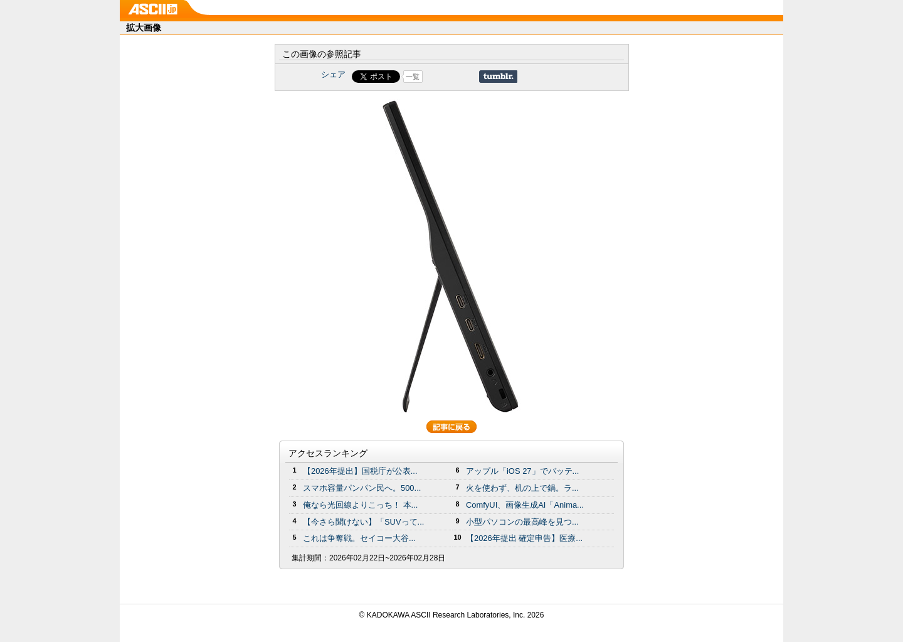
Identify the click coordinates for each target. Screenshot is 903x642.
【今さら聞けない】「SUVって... (363, 522)
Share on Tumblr (498, 76)
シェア (333, 74)
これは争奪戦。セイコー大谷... (359, 538)
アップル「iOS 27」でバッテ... (522, 471)
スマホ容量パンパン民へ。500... (362, 488)
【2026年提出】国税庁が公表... (360, 471)
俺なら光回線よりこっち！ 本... (360, 505)
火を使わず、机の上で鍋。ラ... (522, 488)
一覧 (413, 76)
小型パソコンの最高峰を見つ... (522, 522)
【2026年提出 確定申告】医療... (524, 538)
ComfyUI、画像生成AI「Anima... (525, 505)
